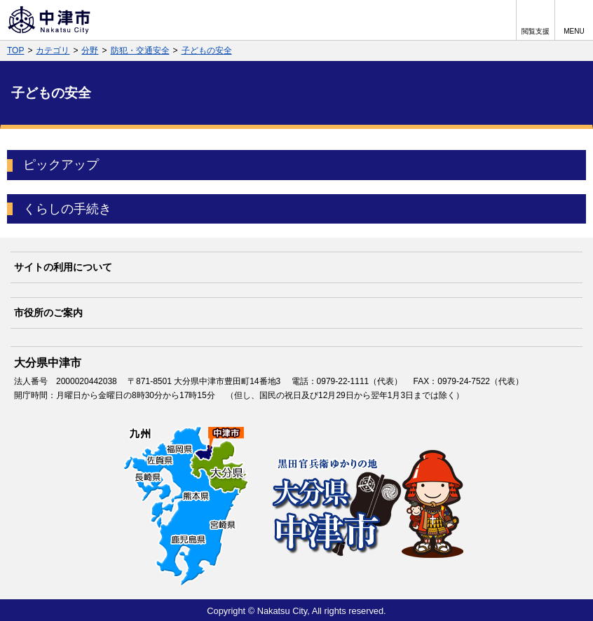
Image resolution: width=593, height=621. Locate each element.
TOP (15, 50)
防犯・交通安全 (140, 50)
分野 (89, 50)
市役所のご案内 (48, 312)
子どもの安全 (207, 50)
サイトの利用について (63, 267)
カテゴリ (52, 50)
